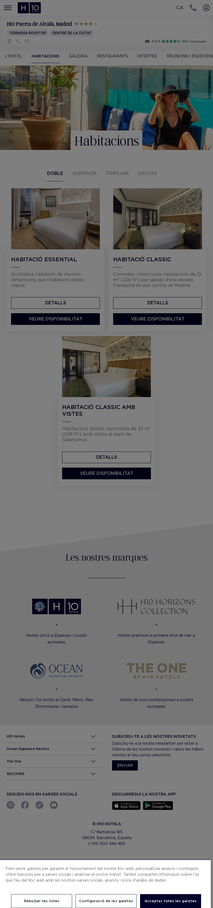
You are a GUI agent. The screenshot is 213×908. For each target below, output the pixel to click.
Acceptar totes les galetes (170, 901)
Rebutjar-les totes (41, 901)
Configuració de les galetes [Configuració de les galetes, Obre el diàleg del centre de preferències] (106, 901)
